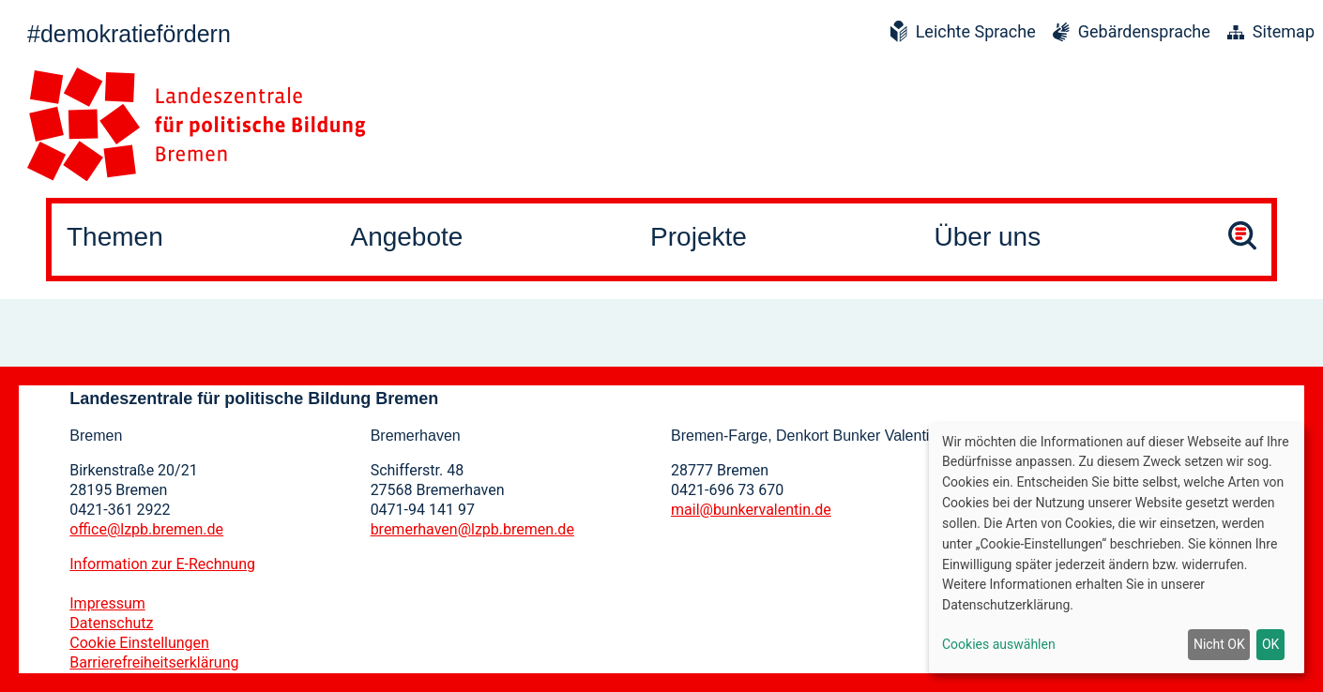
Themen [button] (115, 236)
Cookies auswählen (999, 644)
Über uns (988, 236)
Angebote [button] (406, 236)
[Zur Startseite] (196, 124)
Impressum (107, 603)
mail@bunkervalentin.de (751, 510)
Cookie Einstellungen (139, 643)
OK (1270, 644)
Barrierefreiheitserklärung (153, 662)
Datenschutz (111, 623)
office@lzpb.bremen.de (146, 529)
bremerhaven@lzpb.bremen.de (472, 529)
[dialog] (1116, 548)
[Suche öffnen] (1242, 239)
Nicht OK (1219, 644)
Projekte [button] (698, 236)
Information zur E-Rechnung (162, 564)
